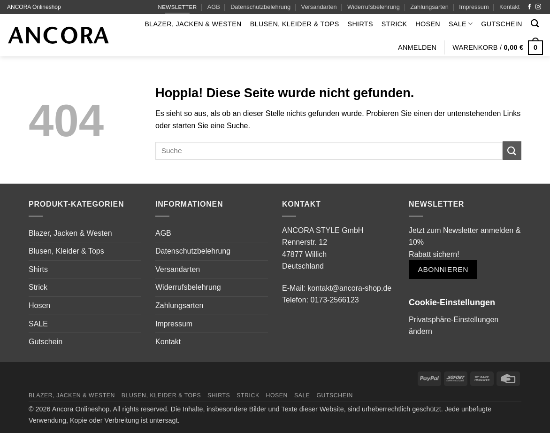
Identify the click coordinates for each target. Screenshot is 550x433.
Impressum (474, 6)
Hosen (427, 24)
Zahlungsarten (429, 6)
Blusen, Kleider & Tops (294, 24)
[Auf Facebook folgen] (529, 7)
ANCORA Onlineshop (34, 7)
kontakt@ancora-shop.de (349, 288)
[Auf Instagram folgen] (538, 7)
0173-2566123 (334, 300)
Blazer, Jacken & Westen (193, 24)
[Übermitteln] (512, 150)
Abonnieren (443, 269)
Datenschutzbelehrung (260, 6)
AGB (213, 6)
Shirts (360, 24)
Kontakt (509, 6)
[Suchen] (535, 23)
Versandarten (319, 6)
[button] (417, 47)
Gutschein (501, 24)
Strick (394, 24)
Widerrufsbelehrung (373, 6)
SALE (461, 23)
